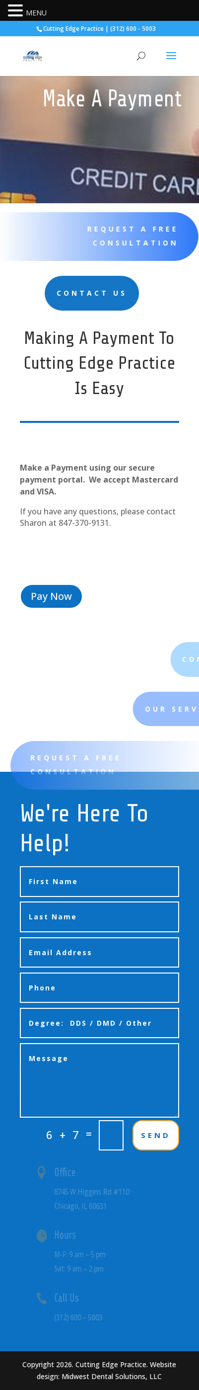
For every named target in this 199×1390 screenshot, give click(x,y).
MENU (36, 12)
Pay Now (51, 596)
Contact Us (53, 293)
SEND (156, 1135)
